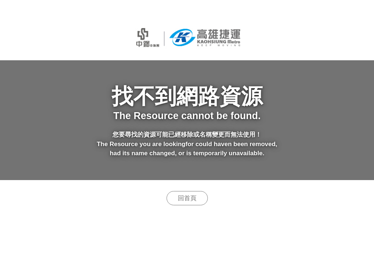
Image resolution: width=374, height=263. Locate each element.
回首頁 (187, 198)
